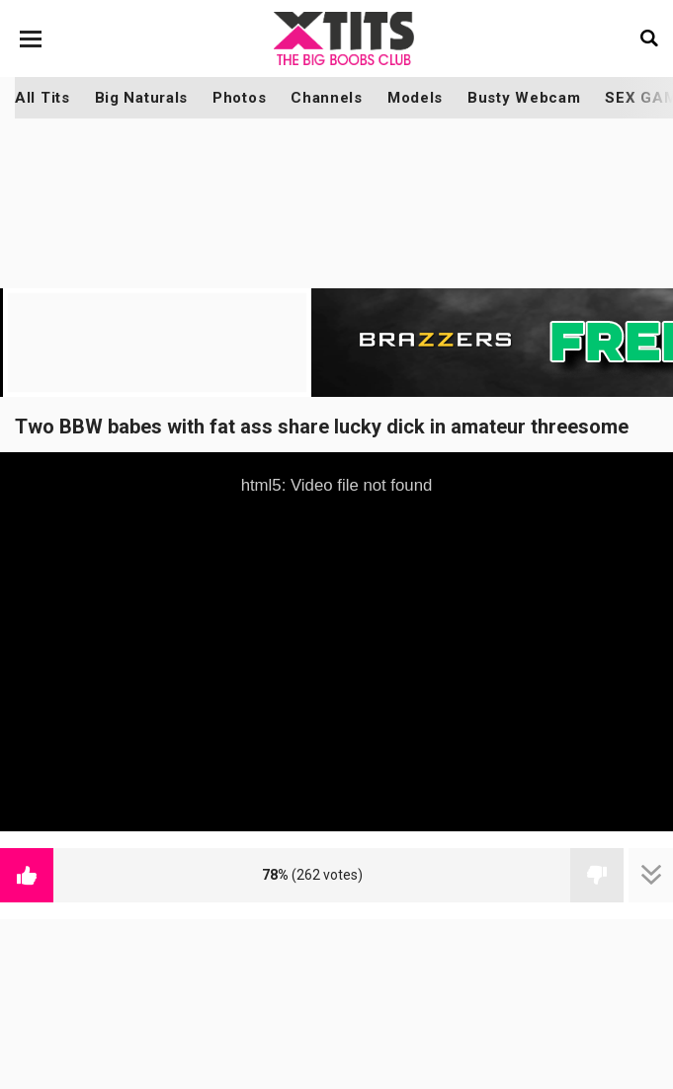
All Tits (42, 98)
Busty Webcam (523, 98)
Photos (239, 98)
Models (415, 98)
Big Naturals (141, 98)
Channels (327, 98)
